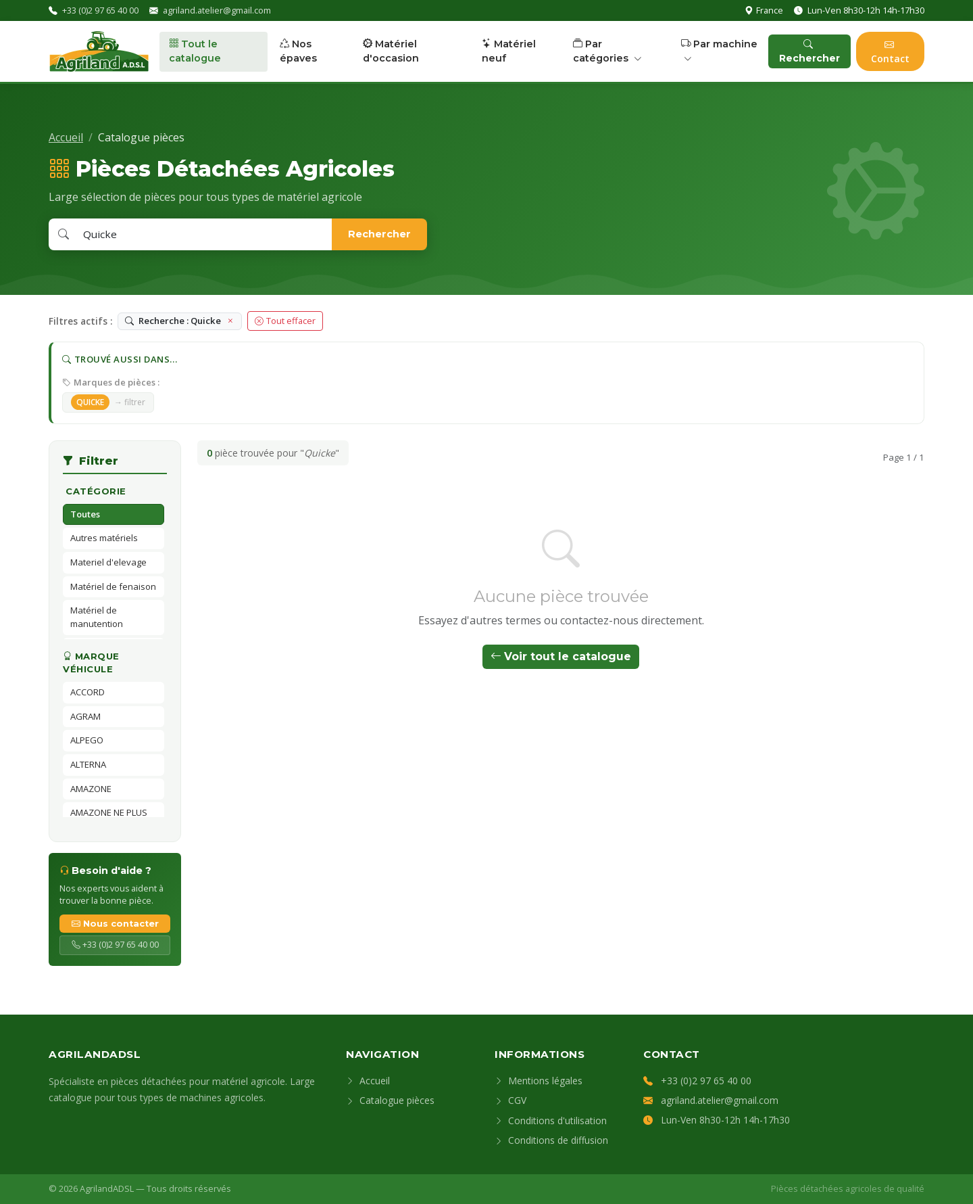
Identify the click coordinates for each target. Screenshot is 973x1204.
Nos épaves (298, 51)
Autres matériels (104, 538)
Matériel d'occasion (391, 51)
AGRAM (85, 716)
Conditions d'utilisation (551, 1120)
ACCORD (87, 692)
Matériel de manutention (96, 617)
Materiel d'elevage (108, 562)
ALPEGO (86, 740)
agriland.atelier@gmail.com (217, 10)
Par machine (719, 51)
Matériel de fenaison (113, 586)
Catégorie (96, 491)
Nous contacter (115, 924)
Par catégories (607, 51)
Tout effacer (285, 321)
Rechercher (809, 51)
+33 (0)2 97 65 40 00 (100, 10)
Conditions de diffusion (551, 1140)
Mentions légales (538, 1080)
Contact (890, 51)
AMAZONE (90, 789)
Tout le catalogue (195, 51)
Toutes (85, 514)
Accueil (66, 137)
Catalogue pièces (390, 1100)
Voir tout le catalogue (561, 656)
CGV (510, 1100)
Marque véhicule (91, 663)
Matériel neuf (509, 51)
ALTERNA (88, 764)
